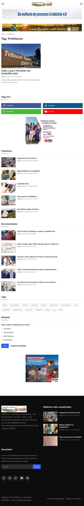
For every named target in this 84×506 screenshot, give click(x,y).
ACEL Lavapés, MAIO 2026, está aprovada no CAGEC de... (38, 244)
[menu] (2, 3)
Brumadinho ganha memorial (27, 209)
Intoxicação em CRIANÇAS (27, 196)
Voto (5, 346)
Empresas (29, 310)
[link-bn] (42, 14)
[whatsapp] (15, 478)
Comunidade (15, 305)
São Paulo (7, 329)
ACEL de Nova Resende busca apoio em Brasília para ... (37, 269)
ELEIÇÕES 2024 (23, 184)
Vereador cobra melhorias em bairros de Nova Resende (37, 257)
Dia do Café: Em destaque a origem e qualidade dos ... (37, 231)
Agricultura (6, 310)
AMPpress (4, 76)
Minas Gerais (17, 310)
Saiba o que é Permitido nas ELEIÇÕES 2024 (16, 72)
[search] (81, 3)
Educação (34, 305)
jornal (60, 310)
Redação (19, 211)
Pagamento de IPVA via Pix (27, 158)
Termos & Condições (73, 499)
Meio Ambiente (66, 305)
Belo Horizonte (9, 336)
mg (54, 310)
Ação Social (53, 305)
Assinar (36, 467)
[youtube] (21, 478)
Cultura (43, 305)
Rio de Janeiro (9, 332)
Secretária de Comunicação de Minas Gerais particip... (37, 282)
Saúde (5, 305)
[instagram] (9, 478)
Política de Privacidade (55, 499)
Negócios (39, 310)
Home (3, 34)
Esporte (25, 305)
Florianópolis (8, 340)
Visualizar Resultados (18, 346)
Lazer (76, 305)
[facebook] (3, 478)
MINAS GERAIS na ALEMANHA (28, 171)
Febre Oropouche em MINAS (70, 437)
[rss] (27, 478)
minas (47, 310)
